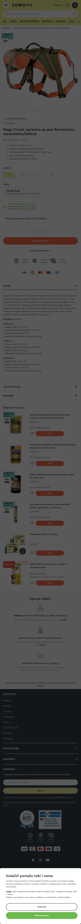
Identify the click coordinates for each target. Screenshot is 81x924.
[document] (41, 896)
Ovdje (8, 891)
